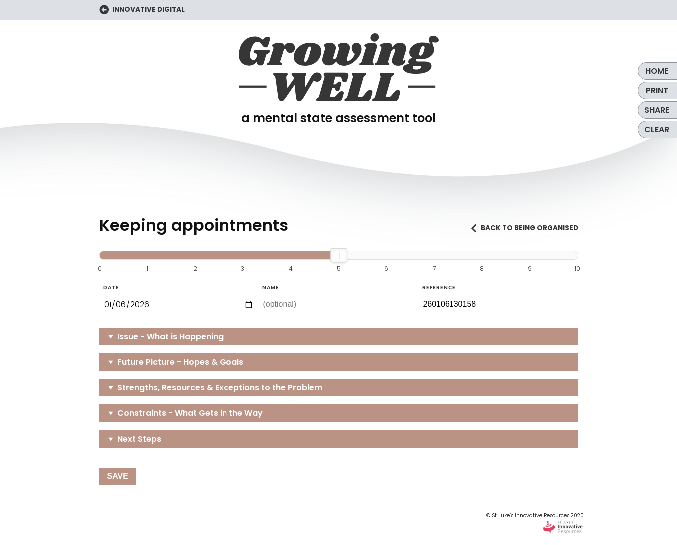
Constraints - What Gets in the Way (190, 413)
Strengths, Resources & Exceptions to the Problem (219, 387)
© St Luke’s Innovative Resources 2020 (535, 523)
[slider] (338, 255)
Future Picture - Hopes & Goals (180, 362)
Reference (498, 299)
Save (117, 476)
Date (179, 299)
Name (338, 299)
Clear (656, 129)
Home (656, 71)
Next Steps (139, 439)
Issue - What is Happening (170, 336)
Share (656, 110)
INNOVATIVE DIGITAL (142, 10)
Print (657, 90)
